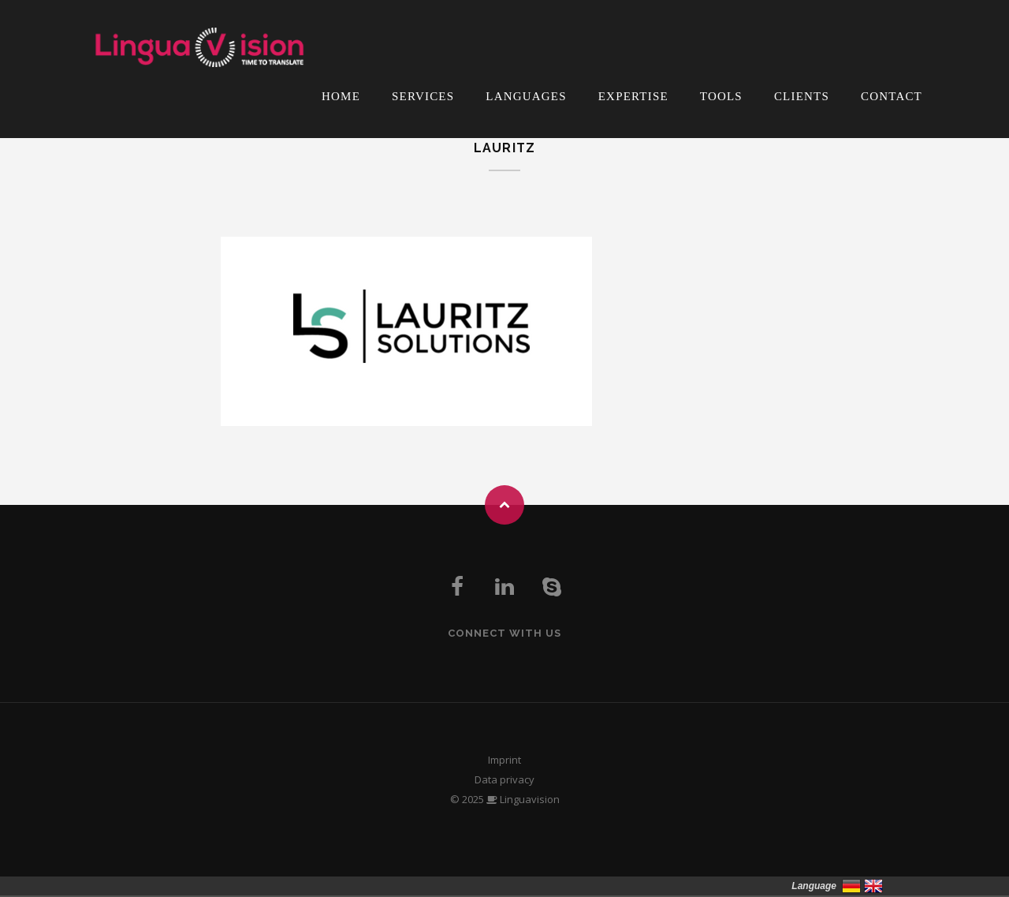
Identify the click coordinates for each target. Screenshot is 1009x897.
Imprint (504, 760)
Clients (801, 96)
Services (423, 96)
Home (341, 96)
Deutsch (851, 885)
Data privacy (504, 779)
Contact (891, 96)
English (873, 885)
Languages (526, 96)
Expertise (633, 96)
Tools (721, 96)
